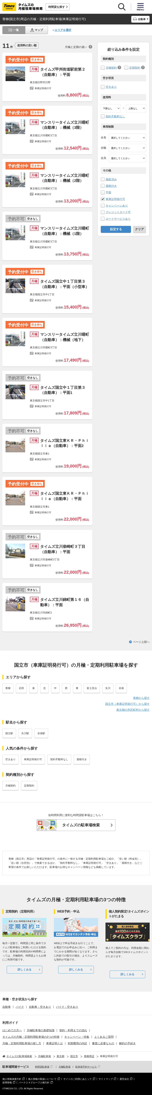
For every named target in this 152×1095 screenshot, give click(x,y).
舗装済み (111, 179)
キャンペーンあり (117, 205)
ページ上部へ (141, 641)
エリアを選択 (63, 30)
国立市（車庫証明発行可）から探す (127, 703)
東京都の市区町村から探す (133, 709)
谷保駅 (41, 733)
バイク (20, 1006)
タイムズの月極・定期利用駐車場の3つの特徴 (30, 1036)
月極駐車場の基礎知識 (40, 1030)
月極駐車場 (64, 1066)
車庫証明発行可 (115, 199)
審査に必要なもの (103, 1043)
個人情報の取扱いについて (42, 1079)
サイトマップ (106, 1079)
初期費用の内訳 (77, 1043)
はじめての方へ (12, 1030)
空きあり (111, 86)
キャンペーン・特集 (76, 1036)
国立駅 (9, 733)
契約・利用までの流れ (73, 1030)
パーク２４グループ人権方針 (34, 1082)
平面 (108, 192)
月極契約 (111, 67)
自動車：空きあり (40, 1006)
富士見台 (92, 688)
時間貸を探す (56, 6)
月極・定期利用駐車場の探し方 (21, 1043)
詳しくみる (24, 969)
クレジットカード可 (118, 212)
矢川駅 (25, 733)
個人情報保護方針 (11, 1079)
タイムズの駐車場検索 (81, 825)
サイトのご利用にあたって (77, 1079)
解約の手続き (127, 1043)
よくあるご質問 (104, 1036)
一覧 (16, 30)
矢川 (107, 688)
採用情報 (7, 1082)
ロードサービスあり (118, 218)
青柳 (7, 688)
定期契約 (134, 67)
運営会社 (124, 1079)
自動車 (6, 1006)
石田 (21, 688)
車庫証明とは (54, 1043)
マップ (39, 30)
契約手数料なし (115, 116)
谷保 (121, 688)
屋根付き (111, 185)
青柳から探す (141, 697)
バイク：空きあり (67, 1006)
